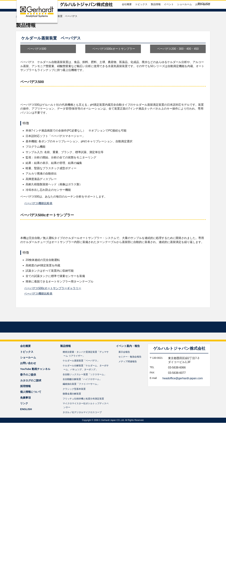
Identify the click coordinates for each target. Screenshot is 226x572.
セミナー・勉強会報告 (129, 506)
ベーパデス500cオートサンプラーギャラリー (52, 423)
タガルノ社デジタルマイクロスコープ (82, 561)
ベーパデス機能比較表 (38, 290)
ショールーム (184, 14)
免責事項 (25, 546)
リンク (24, 552)
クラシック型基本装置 (74, 538)
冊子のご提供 (28, 523)
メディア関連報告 (127, 511)
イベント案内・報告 (128, 495)
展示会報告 (124, 501)
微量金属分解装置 (72, 543)
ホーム (19, 27)
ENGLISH (204, 3)
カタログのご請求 (30, 529)
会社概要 (127, 14)
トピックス (141, 14)
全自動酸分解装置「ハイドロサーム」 (82, 528)
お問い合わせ (202, 14)
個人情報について (30, 541)
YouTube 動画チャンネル (35, 518)
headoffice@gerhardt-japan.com (182, 527)
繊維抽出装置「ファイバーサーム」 (81, 533)
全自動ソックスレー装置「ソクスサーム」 (84, 523)
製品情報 (156, 14)
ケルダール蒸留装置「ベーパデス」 (81, 510)
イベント (169, 14)
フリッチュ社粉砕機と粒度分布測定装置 (83, 548)
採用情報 (25, 535)
